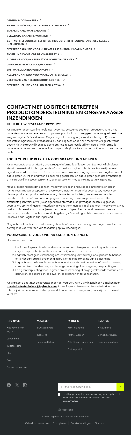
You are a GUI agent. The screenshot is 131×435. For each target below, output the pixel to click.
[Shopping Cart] (119, 4)
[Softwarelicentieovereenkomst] (30, 69)
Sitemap (99, 423)
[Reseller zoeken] (76, 327)
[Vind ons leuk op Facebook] (9, 385)
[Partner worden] (76, 334)
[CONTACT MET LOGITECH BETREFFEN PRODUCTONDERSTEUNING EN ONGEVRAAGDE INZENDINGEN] (65, 42)
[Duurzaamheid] (45, 327)
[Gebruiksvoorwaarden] (24, 20)
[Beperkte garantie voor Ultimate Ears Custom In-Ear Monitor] (51, 49)
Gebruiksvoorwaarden (37, 423)
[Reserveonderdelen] (108, 342)
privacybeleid (70, 400)
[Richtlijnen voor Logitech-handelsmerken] (38, 25)
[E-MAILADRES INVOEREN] (87, 387)
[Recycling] (42, 334)
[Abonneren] (120, 387)
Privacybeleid (60, 423)
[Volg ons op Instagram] (25, 385)
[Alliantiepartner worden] (80, 342)
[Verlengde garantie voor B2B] (29, 35)
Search (95, 5)
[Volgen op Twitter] (17, 385)
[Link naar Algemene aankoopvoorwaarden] (39, 74)
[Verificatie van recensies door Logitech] (36, 80)
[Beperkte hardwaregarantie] (28, 30)
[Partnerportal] (75, 349)
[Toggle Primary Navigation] (127, 4)
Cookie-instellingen (81, 423)
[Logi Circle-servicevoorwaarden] (31, 64)
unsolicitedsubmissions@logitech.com (32, 286)
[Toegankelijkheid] (46, 342)
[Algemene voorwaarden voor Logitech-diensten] (42, 59)
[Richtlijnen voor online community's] (34, 54)
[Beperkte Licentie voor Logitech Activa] (35, 85)
